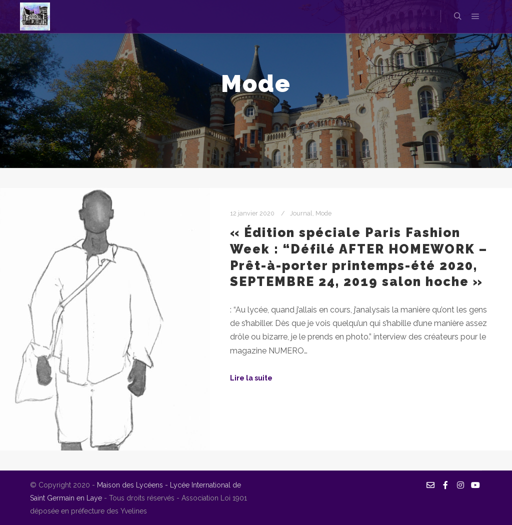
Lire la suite (251, 378)
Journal (301, 213)
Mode (324, 213)
